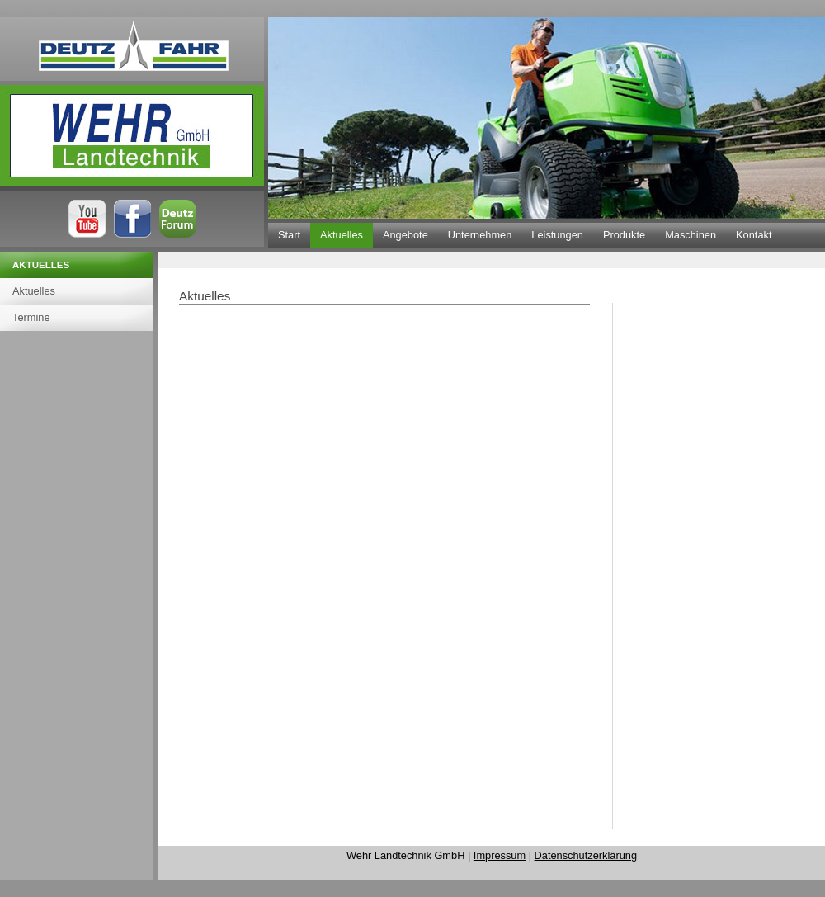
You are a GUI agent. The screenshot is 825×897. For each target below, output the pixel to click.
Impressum (500, 855)
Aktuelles (341, 235)
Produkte (624, 235)
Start (289, 235)
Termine (31, 317)
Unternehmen (480, 235)
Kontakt (753, 235)
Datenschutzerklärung (586, 855)
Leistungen (557, 235)
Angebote (405, 235)
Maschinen (690, 235)
